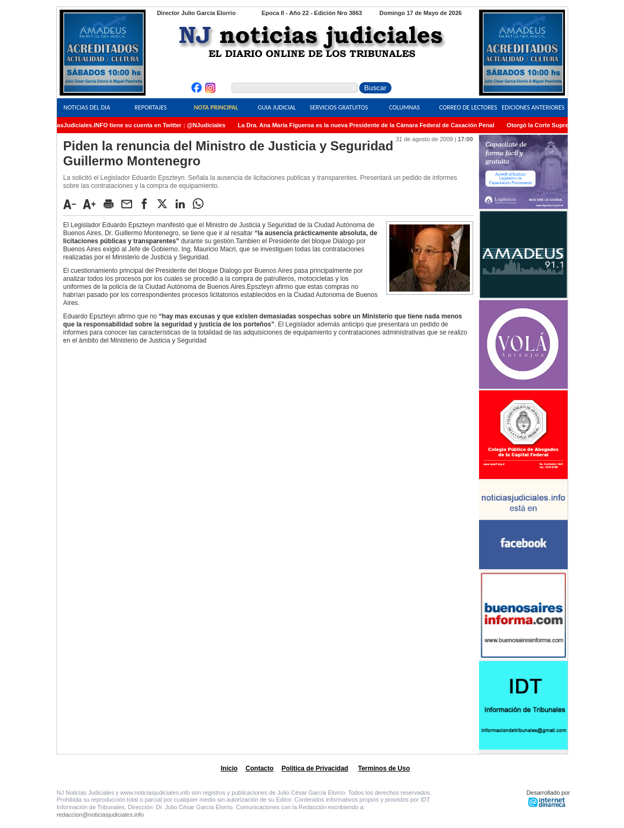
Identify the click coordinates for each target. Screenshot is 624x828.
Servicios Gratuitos (338, 107)
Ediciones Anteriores (533, 107)
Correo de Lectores (468, 107)
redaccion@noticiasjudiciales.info (100, 814)
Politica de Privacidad (314, 768)
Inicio (229, 768)
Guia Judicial (277, 107)
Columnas (404, 107)
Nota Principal (216, 107)
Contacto (259, 768)
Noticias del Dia (86, 107)
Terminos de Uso (384, 768)
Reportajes (150, 107)
